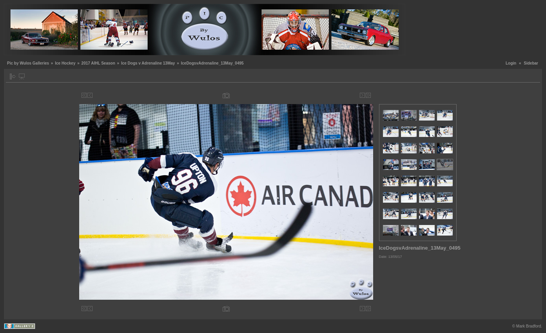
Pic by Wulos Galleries (28, 63)
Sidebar (531, 63)
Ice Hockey (65, 63)
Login (511, 63)
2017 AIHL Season (98, 63)
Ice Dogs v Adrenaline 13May (148, 63)
